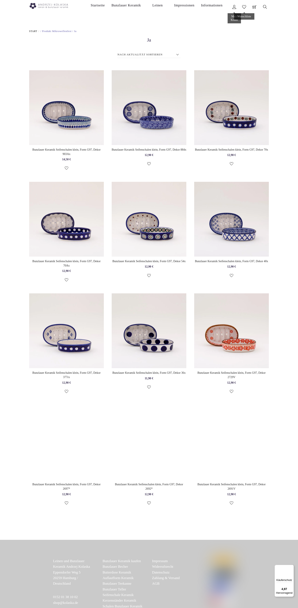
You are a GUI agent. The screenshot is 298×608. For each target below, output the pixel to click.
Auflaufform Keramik (118, 579)
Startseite (117, 7)
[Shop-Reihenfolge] (149, 55)
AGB (155, 585)
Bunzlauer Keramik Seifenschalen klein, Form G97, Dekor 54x (149, 262)
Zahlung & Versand (166, 579)
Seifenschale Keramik (118, 596)
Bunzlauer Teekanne (117, 585)
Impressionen (190, 7)
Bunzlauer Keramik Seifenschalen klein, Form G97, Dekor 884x (149, 150)
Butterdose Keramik (117, 573)
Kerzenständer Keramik (119, 601)
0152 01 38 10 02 (65, 598)
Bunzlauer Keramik (144, 7)
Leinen (169, 7)
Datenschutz (160, 573)
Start (33, 32)
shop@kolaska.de (65, 604)
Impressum (160, 562)
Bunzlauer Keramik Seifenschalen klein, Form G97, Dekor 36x (149, 373)
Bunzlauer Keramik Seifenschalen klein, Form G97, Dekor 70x (231, 150)
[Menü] (291, 567)
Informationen (216, 7)
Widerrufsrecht (162, 568)
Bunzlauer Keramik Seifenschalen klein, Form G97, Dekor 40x (231, 262)
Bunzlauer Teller (114, 590)
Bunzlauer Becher (115, 568)
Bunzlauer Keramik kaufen (122, 562)
